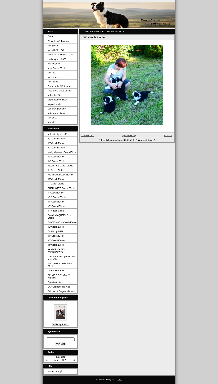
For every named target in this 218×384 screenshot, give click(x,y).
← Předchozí (87, 135)
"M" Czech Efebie (56, 161)
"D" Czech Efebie (56, 236)
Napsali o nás (54, 104)
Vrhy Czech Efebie (57, 68)
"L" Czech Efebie (56, 170)
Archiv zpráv (54, 63)
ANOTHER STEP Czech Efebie (60, 264)
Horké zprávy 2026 (57, 59)
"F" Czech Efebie (56, 210)
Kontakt (51, 122)
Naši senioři (53, 81)
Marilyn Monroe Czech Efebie (62, 152)
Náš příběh (53, 45)
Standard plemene (57, 108)
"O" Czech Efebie (56, 147)
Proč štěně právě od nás (60, 90)
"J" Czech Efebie (56, 183)
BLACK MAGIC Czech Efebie (62, 222)
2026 (64, 360)
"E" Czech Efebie (109, 31)
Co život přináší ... (56, 231)
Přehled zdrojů (55, 371)
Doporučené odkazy (57, 99)
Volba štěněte (54, 95)
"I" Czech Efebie (55, 192)
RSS (120, 380)
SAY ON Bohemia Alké (59, 286)
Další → (168, 135)
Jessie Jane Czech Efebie (60, 165)
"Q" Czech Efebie (56, 138)
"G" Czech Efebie (56, 206)
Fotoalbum (94, 31)
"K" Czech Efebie (56, 179)
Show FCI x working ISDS (60, 54)
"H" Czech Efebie (56, 201)
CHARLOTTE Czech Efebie (61, 188)
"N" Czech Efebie (56, 156)
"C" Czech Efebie (56, 240)
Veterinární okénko (57, 113)
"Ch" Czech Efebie (57, 197)
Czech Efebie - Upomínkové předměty (61, 257)
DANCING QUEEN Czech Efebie (60, 216)
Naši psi (52, 72)
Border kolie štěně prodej (60, 86)
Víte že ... (52, 117)
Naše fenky (53, 77)
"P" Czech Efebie (56, 143)
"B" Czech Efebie (56, 245)
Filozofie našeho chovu (59, 41)
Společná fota (54, 282)
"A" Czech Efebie (56, 270)
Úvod (85, 31)
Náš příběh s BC (56, 50)
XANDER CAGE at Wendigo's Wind (57, 250)
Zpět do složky (129, 135)
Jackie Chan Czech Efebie (61, 174)
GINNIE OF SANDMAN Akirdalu (59, 276)
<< (47, 360)
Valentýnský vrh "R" (57, 134)
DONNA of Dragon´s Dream (61, 291)
